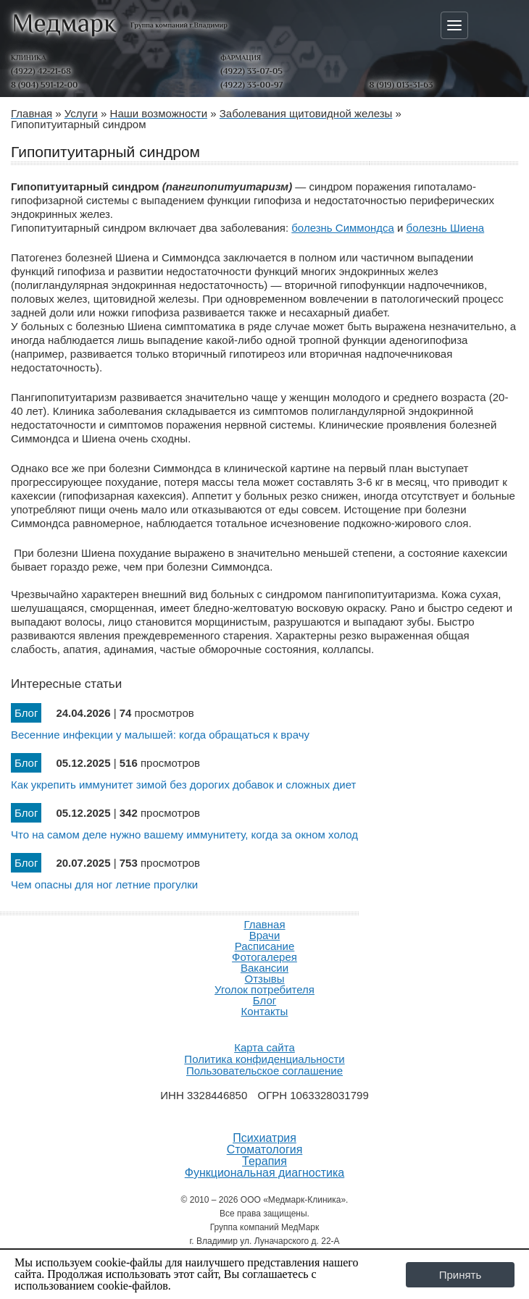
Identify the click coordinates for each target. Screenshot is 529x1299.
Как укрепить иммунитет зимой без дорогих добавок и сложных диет (183, 784)
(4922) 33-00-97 (251, 85)
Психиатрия (264, 1138)
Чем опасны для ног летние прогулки (104, 884)
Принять (460, 1275)
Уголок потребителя (264, 989)
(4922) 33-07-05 (251, 71)
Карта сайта (264, 1047)
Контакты (264, 1011)
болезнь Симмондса (342, 228)
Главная (264, 924)
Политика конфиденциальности (264, 1059)
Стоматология (265, 1150)
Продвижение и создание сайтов (264, 1028)
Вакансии (264, 967)
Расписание (265, 946)
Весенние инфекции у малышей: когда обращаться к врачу (160, 734)
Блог (264, 1000)
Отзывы (265, 978)
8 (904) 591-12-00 (44, 85)
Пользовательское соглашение (264, 1070)
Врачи (264, 935)
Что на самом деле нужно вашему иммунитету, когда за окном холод (184, 834)
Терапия (264, 1161)
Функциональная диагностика (265, 1173)
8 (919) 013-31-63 (401, 85)
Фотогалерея (264, 956)
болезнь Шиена (446, 228)
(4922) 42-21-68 (41, 71)
